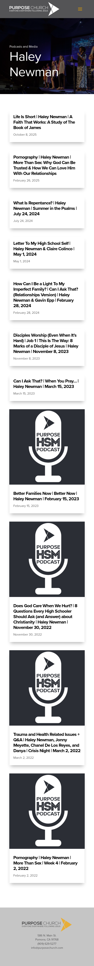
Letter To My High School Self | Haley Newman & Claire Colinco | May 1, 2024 (43, 249)
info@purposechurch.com (47, 948)
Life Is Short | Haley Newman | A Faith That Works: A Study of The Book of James (44, 122)
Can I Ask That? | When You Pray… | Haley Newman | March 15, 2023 (45, 383)
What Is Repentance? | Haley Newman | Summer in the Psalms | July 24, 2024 (45, 208)
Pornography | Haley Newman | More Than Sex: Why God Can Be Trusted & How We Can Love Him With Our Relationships (44, 165)
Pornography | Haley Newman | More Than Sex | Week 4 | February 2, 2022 (45, 863)
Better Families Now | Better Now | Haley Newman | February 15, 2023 (46, 496)
